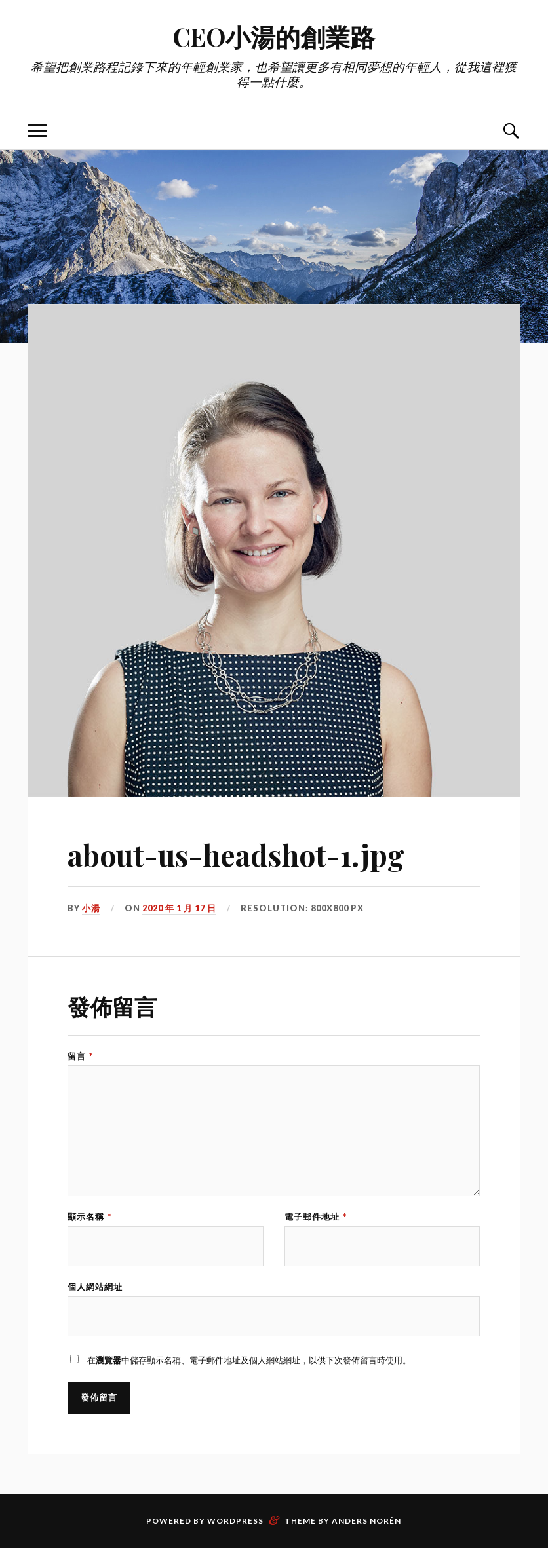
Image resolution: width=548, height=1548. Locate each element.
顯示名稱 (89, 1217)
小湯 (91, 908)
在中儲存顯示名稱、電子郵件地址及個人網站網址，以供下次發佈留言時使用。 (249, 1360)
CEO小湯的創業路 (273, 36)
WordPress (235, 1521)
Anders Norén (366, 1521)
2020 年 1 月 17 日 (179, 908)
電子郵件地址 (315, 1217)
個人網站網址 (95, 1287)
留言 (80, 1056)
